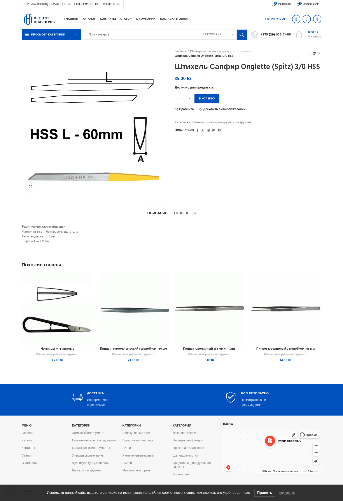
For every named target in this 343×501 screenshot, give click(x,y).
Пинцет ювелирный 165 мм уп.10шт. (209, 348)
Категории (81, 425)
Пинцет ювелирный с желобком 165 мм (285, 348)
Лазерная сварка (185, 433)
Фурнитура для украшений (90, 463)
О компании (30, 463)
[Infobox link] (271, 34)
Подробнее (287, 493)
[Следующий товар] (319, 53)
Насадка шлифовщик (188, 440)
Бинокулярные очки (136, 433)
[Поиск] (166, 35)
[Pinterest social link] (208, 130)
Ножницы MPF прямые (57, 348)
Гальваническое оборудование (94, 440)
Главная (181, 51)
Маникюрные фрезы (136, 470)
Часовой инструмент (86, 470)
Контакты (28, 448)
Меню (27, 425)
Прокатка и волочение (188, 448)
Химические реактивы (138, 455)
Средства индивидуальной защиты (192, 465)
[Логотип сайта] (39, 19)
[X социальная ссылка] (202, 130)
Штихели (243, 51)
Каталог (27, 440)
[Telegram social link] (219, 130)
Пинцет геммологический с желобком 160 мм (133, 348)
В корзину (207, 98)
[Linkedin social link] (213, 130)
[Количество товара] (183, 98)
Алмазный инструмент (88, 433)
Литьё (126, 448)
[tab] (157, 211)
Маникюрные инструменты (91, 448)
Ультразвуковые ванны (88, 455)
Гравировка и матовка (137, 440)
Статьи (27, 455)
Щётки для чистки (185, 455)
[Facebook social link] (197, 130)
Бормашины (181, 474)
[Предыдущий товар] (310, 53)
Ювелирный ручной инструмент (211, 51)
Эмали (127, 463)
